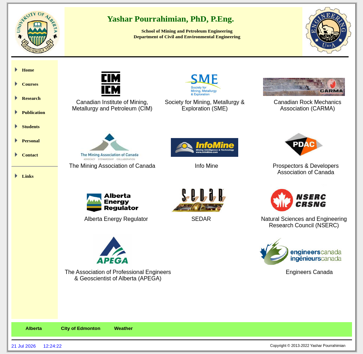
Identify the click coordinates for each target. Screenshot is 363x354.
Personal (31, 140)
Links (28, 176)
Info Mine (206, 166)
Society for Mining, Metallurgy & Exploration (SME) (205, 105)
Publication (33, 112)
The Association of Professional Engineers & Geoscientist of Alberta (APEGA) (118, 275)
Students (31, 126)
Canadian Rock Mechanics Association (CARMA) (307, 105)
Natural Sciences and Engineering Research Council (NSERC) (304, 222)
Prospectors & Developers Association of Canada (306, 169)
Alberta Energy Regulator (116, 219)
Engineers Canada (309, 272)
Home (28, 70)
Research (31, 98)
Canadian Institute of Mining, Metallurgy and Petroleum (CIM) (112, 105)
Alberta (34, 328)
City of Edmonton (80, 328)
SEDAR (201, 219)
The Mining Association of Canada (112, 166)
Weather (123, 328)
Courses (30, 84)
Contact (30, 155)
